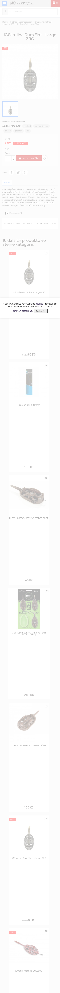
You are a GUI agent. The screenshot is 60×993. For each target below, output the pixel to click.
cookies (39, 303)
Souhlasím (40, 311)
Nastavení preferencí (22, 310)
